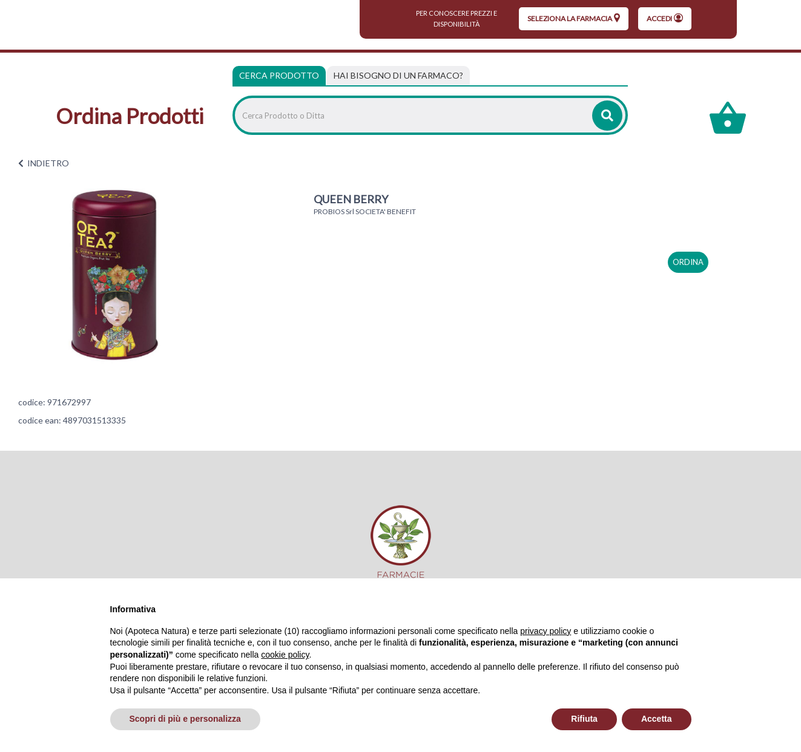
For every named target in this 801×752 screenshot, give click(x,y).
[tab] (398, 75)
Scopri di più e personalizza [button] (185, 719)
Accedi (665, 18)
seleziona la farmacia (573, 18)
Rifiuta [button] (584, 719)
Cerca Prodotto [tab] (279, 75)
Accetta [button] (656, 719)
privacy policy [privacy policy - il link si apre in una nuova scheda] (545, 631)
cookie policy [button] (285, 654)
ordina (688, 262)
